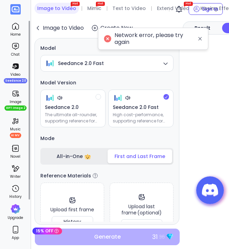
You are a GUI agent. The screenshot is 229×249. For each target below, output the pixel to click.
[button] (210, 190)
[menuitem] (15, 29)
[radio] (73, 108)
